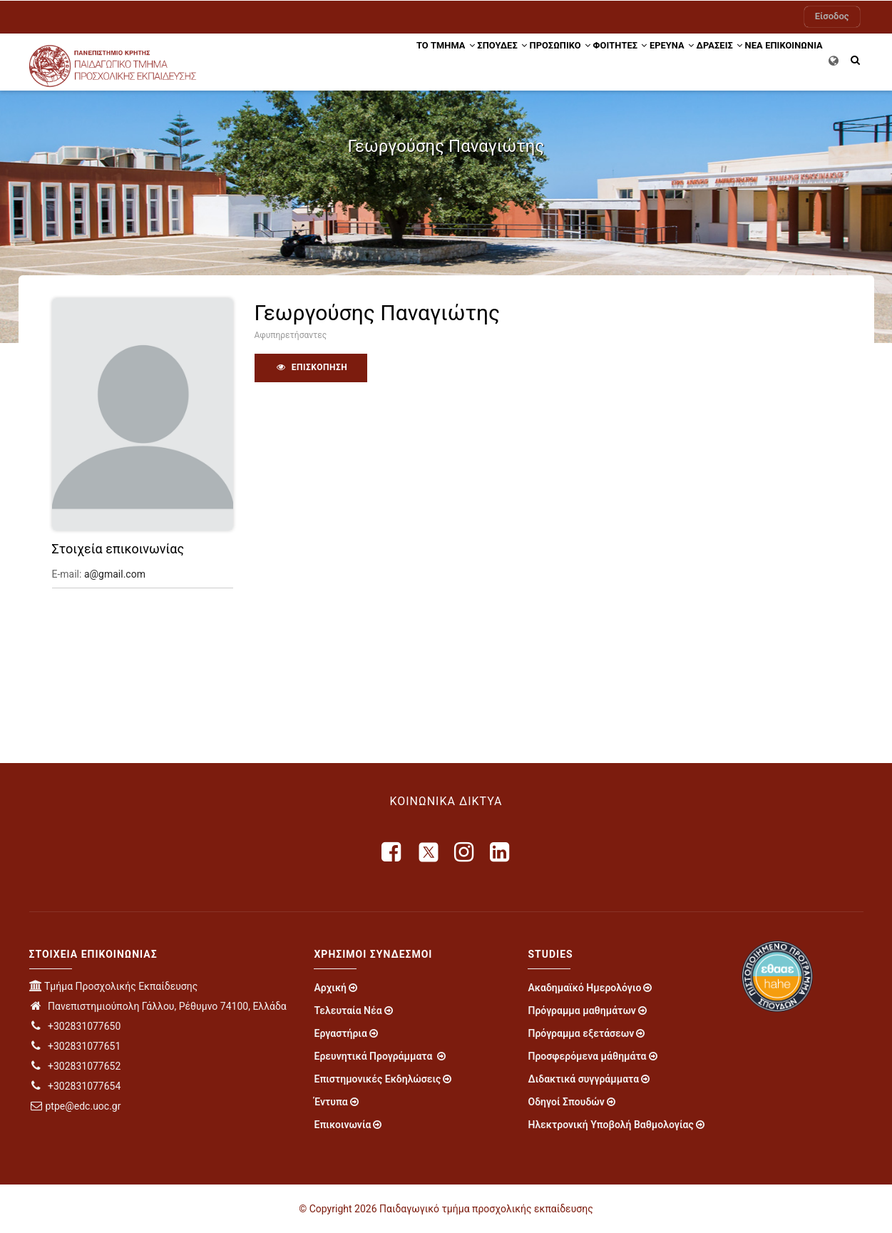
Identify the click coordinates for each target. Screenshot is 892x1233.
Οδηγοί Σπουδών (566, 1101)
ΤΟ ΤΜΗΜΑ (358, 59)
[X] (428, 852)
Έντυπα (330, 1101)
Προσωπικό (495, 59)
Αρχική (330, 987)
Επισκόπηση (311, 367)
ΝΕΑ (737, 59)
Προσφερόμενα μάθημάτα (587, 1056)
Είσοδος (832, 16)
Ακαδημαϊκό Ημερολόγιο (584, 987)
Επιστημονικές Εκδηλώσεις (377, 1079)
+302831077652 (75, 1066)
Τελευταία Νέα (347, 1010)
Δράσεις (690, 59)
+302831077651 (75, 1046)
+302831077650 (75, 1026)
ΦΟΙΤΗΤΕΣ (567, 59)
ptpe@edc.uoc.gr (75, 1106)
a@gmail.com (114, 574)
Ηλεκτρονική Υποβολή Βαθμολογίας (610, 1124)
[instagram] (465, 852)
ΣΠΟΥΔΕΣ (426, 59)
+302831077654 (75, 1086)
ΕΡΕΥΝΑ (630, 59)
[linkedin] (500, 852)
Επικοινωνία (342, 1124)
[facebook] (392, 852)
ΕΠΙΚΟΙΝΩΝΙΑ (787, 59)
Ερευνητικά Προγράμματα (374, 1056)
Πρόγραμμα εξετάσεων (581, 1033)
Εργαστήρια (340, 1033)
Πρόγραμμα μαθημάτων (581, 1010)
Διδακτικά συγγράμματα (583, 1079)
